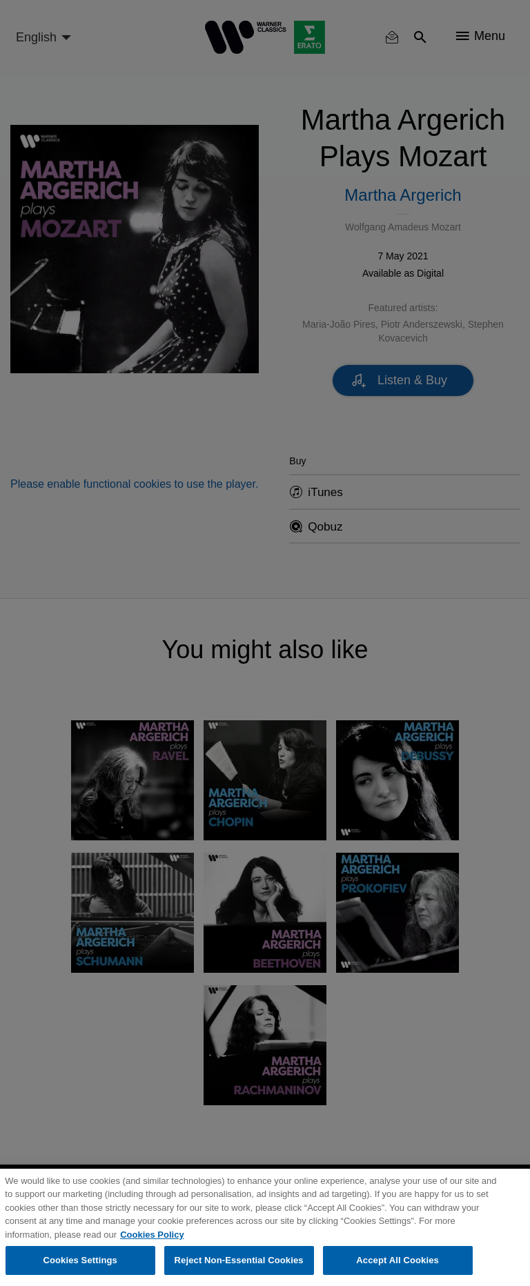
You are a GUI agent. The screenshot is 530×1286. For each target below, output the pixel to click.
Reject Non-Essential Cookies (239, 1260)
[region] (265, 1227)
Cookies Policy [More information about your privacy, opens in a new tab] (152, 1234)
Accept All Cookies (397, 1260)
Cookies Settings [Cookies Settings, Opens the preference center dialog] (80, 1260)
